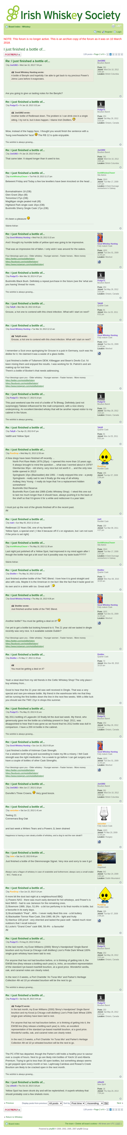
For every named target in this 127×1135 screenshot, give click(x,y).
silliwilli (13, 1086)
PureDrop (14, 453)
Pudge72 (14, 105)
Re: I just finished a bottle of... (28, 61)
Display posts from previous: (42, 1103)
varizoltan (14, 810)
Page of (99, 54)
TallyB (12, 307)
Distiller (13, 574)
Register (108, 32)
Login (119, 32)
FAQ (99, 32)
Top (120, 96)
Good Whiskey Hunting (20, 238)
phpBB (52, 1129)
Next (119, 1103)
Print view (113, 26)
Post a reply (12, 54)
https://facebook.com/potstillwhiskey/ (22, 261)
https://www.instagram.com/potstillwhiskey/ (25, 264)
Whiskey (26, 27)
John (12, 856)
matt (12, 523)
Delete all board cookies (86, 1124)
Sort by (74, 1103)
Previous (10, 1103)
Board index (14, 27)
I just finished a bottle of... (24, 49)
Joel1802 (14, 65)
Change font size (118, 26)
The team (69, 1124)
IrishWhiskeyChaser (19, 177)
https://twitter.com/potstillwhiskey (20, 259)
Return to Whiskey (14, 1117)
